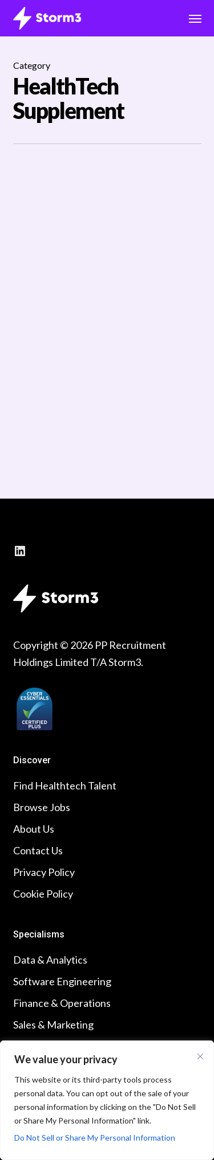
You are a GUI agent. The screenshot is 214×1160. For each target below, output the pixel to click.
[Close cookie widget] (200, 1056)
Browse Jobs (41, 807)
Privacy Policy (44, 872)
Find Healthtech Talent (64, 785)
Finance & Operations (62, 1003)
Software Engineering (62, 981)
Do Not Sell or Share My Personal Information (94, 1137)
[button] (195, 18)
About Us (33, 828)
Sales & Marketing (53, 1024)
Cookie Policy (43, 893)
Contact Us (38, 850)
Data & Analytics (50, 959)
